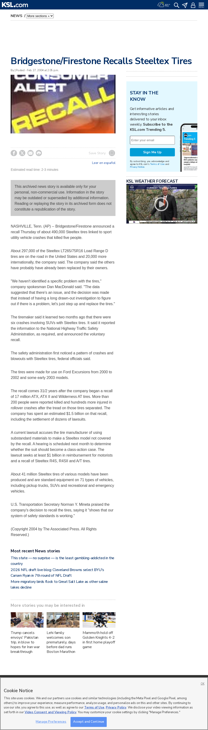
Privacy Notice (137, 166)
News (17, 15)
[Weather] (163, 4)
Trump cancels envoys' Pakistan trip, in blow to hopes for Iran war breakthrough (25, 642)
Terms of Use (157, 164)
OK (202, 684)
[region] (104, 703)
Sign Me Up (152, 152)
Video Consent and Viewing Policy (50, 712)
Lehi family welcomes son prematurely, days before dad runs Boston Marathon (61, 642)
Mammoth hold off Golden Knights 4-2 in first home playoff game (99, 640)
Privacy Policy (116, 707)
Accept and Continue (88, 722)
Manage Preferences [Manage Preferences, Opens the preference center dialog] (51, 722)
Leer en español (103, 163)
